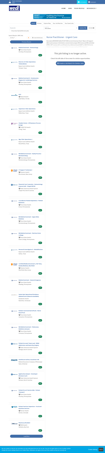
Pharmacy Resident (24, 423)
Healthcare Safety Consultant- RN (29, 359)
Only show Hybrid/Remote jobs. (20, 31)
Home (64, 8)
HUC (20, 94)
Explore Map (47, 23)
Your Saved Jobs (69, 23)
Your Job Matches (58, 23)
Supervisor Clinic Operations (27, 109)
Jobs (70, 8)
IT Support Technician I (25, 170)
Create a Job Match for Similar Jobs (70, 63)
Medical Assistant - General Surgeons (30, 280)
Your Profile (79, 8)
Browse (39, 23)
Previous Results (26, 42)
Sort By (12, 37)
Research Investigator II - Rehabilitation (31, 249)
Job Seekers (82, 2)
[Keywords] (26, 28)
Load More (26, 436)
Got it (101, 449)
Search (33, 23)
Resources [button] (91, 8)
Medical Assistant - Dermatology (28, 47)
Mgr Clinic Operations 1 (25, 139)
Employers (92, 2)
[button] (91, 28)
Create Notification (37, 37)
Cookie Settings (92, 449)
